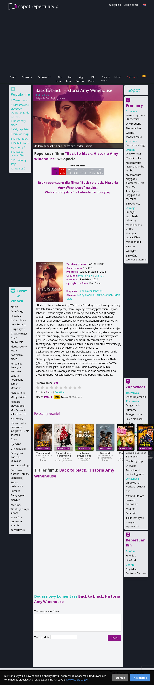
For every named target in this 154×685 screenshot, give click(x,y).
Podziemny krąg (135, 145)
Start (13, 77)
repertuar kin (48, 145)
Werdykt (105, 453)
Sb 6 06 (55, 171)
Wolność (20, 168)
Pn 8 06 (69, 171)
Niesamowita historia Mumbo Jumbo (135, 166)
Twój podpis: (42, 637)
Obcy (14, 439)
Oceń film (59, 392)
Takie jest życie (135, 517)
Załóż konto (131, 4)
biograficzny (85, 275)
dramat (99, 275)
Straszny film (133, 128)
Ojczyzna (131, 465)
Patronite (132, 77)
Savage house (134, 414)
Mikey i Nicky (133, 158)
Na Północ (17, 418)
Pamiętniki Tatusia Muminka (17, 456)
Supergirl (131, 513)
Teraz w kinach (19, 296)
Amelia (14, 307)
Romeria (15, 490)
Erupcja (130, 212)
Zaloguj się (115, 4)
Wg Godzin (79, 79)
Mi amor (131, 508)
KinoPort (131, 560)
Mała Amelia (18, 392)
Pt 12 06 (100, 171)
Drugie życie (133, 405)
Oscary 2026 (105, 79)
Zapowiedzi (44, 77)
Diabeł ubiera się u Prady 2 (63, 454)
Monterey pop (134, 461)
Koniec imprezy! (135, 495)
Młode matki (133, 241)
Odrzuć (120, 677)
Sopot (134, 90)
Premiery (26, 77)
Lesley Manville (85, 295)
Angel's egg (17, 311)
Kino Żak (131, 555)
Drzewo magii (134, 153)
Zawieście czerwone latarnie (16, 521)
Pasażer (130, 246)
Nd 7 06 (62, 171)
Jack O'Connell (104, 295)
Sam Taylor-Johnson (55, 98)
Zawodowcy (133, 203)
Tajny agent (43, 453)
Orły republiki (133, 123)
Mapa (117, 77)
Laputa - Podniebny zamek (17, 379)
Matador (16, 388)
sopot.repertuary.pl (39, 6)
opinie (88, 145)
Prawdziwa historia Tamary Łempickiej (20, 473)
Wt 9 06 (76, 171)
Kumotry (131, 410)
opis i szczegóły (66, 145)
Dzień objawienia (136, 396)
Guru (128, 491)
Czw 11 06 (92, 171)
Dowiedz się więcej (77, 679)
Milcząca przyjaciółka (84, 454)
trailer (80, 145)
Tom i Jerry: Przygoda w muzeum (133, 195)
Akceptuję (140, 677)
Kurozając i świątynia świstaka (17, 367)
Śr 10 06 (83, 171)
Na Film (69, 79)
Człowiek (16, 316)
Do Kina (59, 79)
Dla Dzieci (91, 79)
